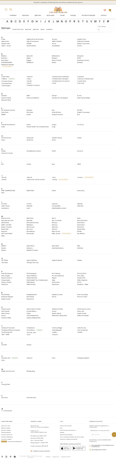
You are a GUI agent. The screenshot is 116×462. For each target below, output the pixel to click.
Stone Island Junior (83, 309)
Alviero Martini (31, 46)
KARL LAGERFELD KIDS (8, 191)
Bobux (54, 62)
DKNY (28, 96)
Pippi (53, 280)
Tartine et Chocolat (7, 328)
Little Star (80, 206)
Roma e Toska (82, 297)
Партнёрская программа (66, 434)
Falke (3, 127)
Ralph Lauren (5, 299)
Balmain (4, 58)
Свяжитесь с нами (5, 425)
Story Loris (80, 311)
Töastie (79, 332)
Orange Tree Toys (33, 262)
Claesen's (80, 77)
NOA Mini (80, 248)
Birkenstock (56, 56)
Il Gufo (29, 164)
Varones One (10, 358)
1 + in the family (6, 411)
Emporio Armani (57, 115)
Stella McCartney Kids (59, 315)
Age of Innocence (33, 41)
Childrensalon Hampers (60, 79)
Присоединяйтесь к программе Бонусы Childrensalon (101, 446)
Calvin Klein (5, 77)
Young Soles (5, 384)
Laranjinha (5, 208)
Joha (54, 177)
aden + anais (6, 46)
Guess (79, 138)
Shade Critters (6, 318)
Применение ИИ (65, 456)
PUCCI (79, 282)
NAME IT (3, 246)
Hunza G (80, 151)
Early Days (4, 112)
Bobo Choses (56, 60)
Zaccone (4, 397)
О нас (61, 428)
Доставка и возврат (6, 430)
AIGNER (29, 44)
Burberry (80, 62)
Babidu (3, 56)
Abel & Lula (5, 41)
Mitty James (62, 233)
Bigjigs (29, 60)
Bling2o (54, 58)
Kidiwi (54, 191)
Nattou (3, 250)
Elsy (53, 110)
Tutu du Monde (82, 330)
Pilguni (54, 278)
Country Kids (81, 81)
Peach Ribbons (32, 276)
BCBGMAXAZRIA (6, 62)
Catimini (30, 77)
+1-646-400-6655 (38, 440)
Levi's (28, 208)
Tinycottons (35, 330)
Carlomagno (5, 86)
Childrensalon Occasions (61, 81)
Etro (78, 115)
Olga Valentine (32, 260)
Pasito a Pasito (6, 282)
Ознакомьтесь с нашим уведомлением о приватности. (100, 440)
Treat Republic (57, 330)
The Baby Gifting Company (10, 330)
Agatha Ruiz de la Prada (35, 39)
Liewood (55, 204)
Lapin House (5, 206)
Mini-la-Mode (56, 220)
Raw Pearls (30, 297)
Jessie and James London (36, 179)
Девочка (36, 29)
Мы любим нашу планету (97, 449)
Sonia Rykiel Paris (32, 315)
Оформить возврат (6, 428)
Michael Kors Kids (33, 223)
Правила (48, 456)
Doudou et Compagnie (60, 98)
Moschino (80, 227)
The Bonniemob (6, 332)
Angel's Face (81, 39)
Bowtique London (83, 60)
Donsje (54, 96)
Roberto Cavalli (57, 295)
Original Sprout (57, 260)
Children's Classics (33, 85)
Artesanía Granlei (83, 41)
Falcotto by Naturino (8, 125)
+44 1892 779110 (44, 442)
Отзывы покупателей (6, 434)
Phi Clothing (56, 273)
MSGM (79, 231)
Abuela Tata (5, 44)
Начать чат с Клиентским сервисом (40, 426)
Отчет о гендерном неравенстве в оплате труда (72, 437)
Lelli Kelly (29, 206)
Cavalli (29, 81)
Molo (78, 218)
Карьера (62, 432)
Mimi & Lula (30, 227)
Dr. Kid (79, 96)
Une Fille (4, 345)
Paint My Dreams (7, 273)
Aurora (79, 46)
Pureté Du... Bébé (82, 284)
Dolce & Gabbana (33, 98)
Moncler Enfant (82, 220)
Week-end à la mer (7, 371)
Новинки (49, 29)
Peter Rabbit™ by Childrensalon (37, 280)
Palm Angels (5, 276)
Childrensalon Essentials (60, 77)
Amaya (54, 39)
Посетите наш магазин (66, 425)
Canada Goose (6, 81)
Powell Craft (81, 278)
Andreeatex (56, 46)
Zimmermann (31, 397)
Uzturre (29, 345)
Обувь (42, 29)
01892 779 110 (43, 436)
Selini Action (5, 313)
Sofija (29, 313)
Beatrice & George (7, 65)
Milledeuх (30, 225)
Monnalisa (81, 223)
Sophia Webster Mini (33, 318)
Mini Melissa (31, 231)
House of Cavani (7, 153)
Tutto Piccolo (81, 328)
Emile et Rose (56, 112)
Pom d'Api (80, 276)
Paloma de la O (6, 278)
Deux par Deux (6, 100)
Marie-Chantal (6, 227)
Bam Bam (4, 60)
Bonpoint (80, 56)
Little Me (79, 204)
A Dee (3, 39)
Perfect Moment (32, 278)
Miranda (55, 227)
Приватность (55, 456)
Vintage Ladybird (83, 358)
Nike (78, 246)
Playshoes (55, 284)
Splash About (56, 313)
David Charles (6, 98)
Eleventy (29, 110)
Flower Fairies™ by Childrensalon (38, 127)
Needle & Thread (32, 250)
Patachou (4, 284)
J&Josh (4, 177)
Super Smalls (81, 313)
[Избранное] (104, 10)
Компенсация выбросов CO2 (11, 441)
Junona (85, 177)
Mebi (2, 236)
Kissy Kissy (81, 191)
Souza (54, 311)
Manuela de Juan (7, 220)
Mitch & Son (56, 231)
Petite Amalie (31, 284)
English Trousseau (83, 112)
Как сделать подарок (6, 439)
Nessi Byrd (55, 246)
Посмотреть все (17, 29)
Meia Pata (30, 218)
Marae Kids (5, 223)
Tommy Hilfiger (57, 328)
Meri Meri (29, 220)
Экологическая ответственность (68, 430)
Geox (3, 140)
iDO (2, 164)
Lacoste (4, 204)
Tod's (28, 335)
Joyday (60, 179)
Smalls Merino (31, 311)
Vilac (53, 358)
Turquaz (55, 334)
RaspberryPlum (32, 295)
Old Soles (4, 262)
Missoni (54, 229)
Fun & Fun (80, 125)
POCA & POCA (81, 273)
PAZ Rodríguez (31, 273)
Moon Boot (81, 225)
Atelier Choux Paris (83, 44)
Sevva (3, 315)
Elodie (29, 115)
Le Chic (29, 204)
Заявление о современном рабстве (68, 439)
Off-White (4, 260)
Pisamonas (56, 282)
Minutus (54, 223)
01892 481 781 (44, 446)
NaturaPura (30, 246)
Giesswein (30, 138)
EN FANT (79, 110)
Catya (29, 79)
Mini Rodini (30, 233)
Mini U (54, 218)
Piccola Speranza (58, 276)
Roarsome (30, 299)
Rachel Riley (5, 295)
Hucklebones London (34, 151)
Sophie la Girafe (57, 309)
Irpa (53, 164)
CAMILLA (8, 79)
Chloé (54, 83)
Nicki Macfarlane (57, 248)
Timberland (31, 328)
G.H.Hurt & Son (6, 138)
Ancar (54, 44)
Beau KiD (30, 56)
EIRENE (3, 115)
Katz (2, 193)
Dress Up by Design (83, 98)
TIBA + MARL (5, 334)
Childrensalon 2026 (31, 456)
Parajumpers (5, 280)
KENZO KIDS (30, 191)
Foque (54, 125)
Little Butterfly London (59, 208)
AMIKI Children (57, 41)
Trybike (54, 332)
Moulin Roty (81, 229)
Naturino (29, 248)
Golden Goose (57, 138)
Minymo (54, 225)
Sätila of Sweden (83, 315)
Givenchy (30, 140)
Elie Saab (30, 112)
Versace (29, 358)
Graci (54, 140)
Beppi (28, 58)
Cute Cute (80, 83)
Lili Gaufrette (56, 206)
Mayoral (4, 231)
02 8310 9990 (39, 438)
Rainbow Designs (7, 297)
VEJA (3, 360)
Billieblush (30, 62)
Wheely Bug (31, 371)
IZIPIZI (79, 164)
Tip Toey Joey (31, 332)
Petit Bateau (31, 282)
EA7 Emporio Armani (8, 110)
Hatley (3, 151)
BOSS (79, 58)
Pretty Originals (82, 280)
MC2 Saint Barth (6, 233)
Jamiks (3, 179)
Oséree (79, 260)
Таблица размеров (6, 432)
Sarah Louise (5, 309)
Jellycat (29, 177)
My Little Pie (81, 233)
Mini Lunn (30, 229)
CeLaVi (29, 83)
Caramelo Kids (6, 83)
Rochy (54, 297)
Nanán (3, 248)
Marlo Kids (4, 229)
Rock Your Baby (82, 295)
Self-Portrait (5, 311)
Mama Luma (5, 218)
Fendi (28, 125)
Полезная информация (7, 437)
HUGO (54, 151)
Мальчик (28, 29)
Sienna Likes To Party (34, 309)
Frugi (53, 127)
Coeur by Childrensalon (85, 79)
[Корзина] (110, 10)
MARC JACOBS (6, 225)
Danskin (4, 96)
